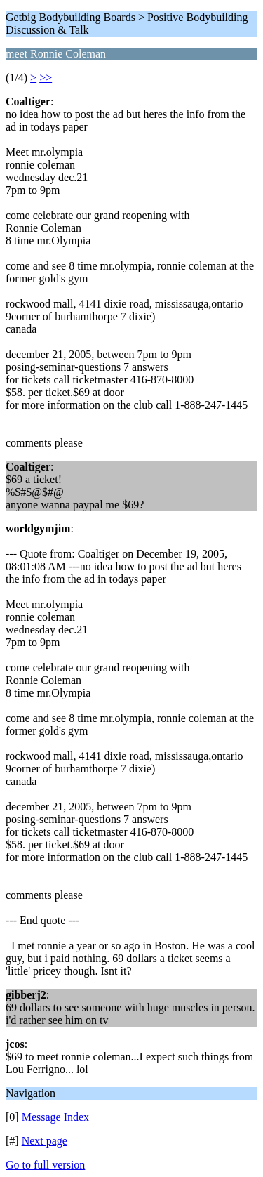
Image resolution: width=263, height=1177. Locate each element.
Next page (44, 1141)
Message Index (55, 1117)
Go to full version (45, 1165)
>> (45, 78)
